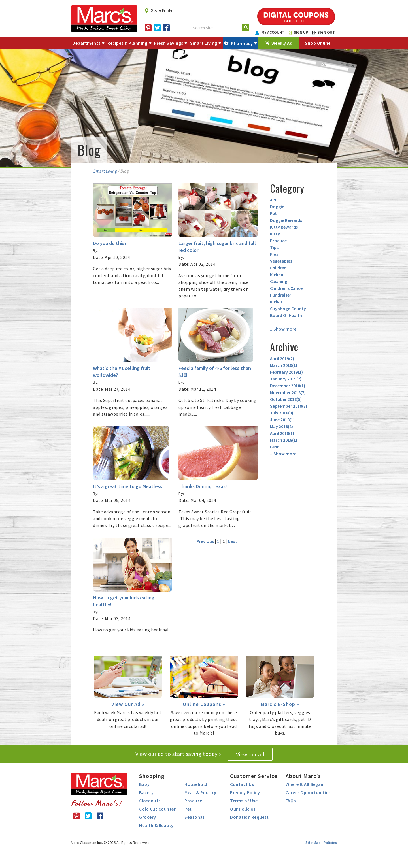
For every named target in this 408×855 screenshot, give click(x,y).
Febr (274, 447)
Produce (278, 240)
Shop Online (318, 43)
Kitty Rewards (284, 227)
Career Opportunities (308, 792)
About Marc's (303, 775)
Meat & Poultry (200, 792)
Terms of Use (244, 800)
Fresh (275, 254)
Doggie (277, 206)
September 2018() (288, 406)
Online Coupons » (204, 704)
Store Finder (159, 10)
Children (278, 268)
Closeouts (150, 800)
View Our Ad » (127, 704)
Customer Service (253, 775)
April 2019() (282, 358)
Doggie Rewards (286, 220)
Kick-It (276, 302)
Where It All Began (305, 784)
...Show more (283, 329)
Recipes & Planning (127, 43)
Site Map (313, 842)
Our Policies (242, 809)
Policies (330, 842)
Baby (144, 784)
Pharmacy (242, 43)
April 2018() (282, 433)
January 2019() (285, 379)
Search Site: (203, 27)
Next (232, 541)
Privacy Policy (245, 792)
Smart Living (203, 43)
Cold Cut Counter (157, 809)
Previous (205, 541)
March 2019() (283, 365)
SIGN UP (298, 32)
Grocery (147, 817)
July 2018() (281, 413)
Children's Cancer (287, 288)
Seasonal (194, 817)
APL (273, 200)
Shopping (152, 775)
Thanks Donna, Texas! (202, 486)
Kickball (278, 274)
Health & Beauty (156, 825)
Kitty (275, 234)
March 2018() (283, 440)
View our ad (250, 754)
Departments (86, 43)
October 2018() (286, 399)
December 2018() (287, 385)
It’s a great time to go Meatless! (128, 486)
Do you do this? (110, 243)
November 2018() (288, 392)
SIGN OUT (323, 32)
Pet (273, 213)
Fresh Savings (168, 43)
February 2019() (286, 372)
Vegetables (281, 261)
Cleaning (278, 281)
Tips (274, 247)
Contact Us (242, 784)
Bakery (146, 792)
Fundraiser (280, 295)
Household (195, 784)
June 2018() (282, 419)
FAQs (291, 800)
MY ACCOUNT (270, 32)
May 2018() (281, 426)
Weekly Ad (282, 43)
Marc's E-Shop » (280, 704)
